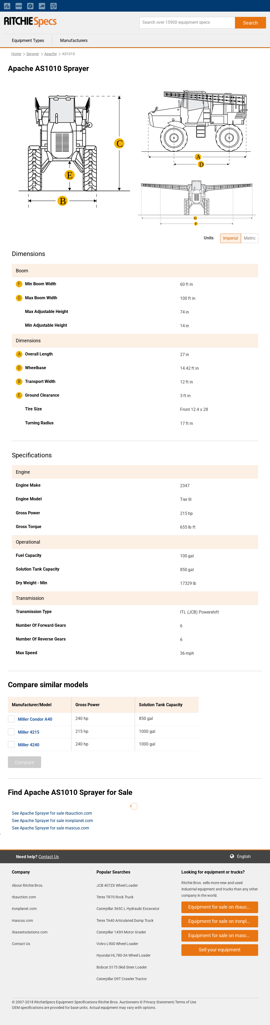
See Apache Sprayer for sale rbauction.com (52, 813)
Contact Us (48, 856)
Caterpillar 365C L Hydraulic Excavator (128, 909)
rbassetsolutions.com (29, 932)
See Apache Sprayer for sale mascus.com (50, 828)
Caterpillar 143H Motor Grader (121, 932)
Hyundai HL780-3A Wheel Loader (124, 955)
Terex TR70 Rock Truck (115, 897)
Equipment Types (28, 40)
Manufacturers (74, 40)
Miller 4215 (28, 732)
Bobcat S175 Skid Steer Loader (122, 967)
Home (16, 54)
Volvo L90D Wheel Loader (117, 944)
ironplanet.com (24, 909)
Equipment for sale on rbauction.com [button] (223, 907)
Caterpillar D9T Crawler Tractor (122, 979)
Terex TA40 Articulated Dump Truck (125, 920)
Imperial (230, 238)
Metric (249, 238)
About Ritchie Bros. (27, 885)
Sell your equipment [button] (219, 949)
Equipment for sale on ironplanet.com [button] (223, 921)
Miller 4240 (28, 744)
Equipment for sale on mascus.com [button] (223, 935)
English (245, 856)
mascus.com (22, 920)
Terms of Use (185, 1002)
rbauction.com (24, 897)
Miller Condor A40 (35, 719)
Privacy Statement (158, 1002)
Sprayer (32, 54)
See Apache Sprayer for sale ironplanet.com (52, 820)
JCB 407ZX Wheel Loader (117, 885)
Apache (50, 54)
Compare (24, 762)
